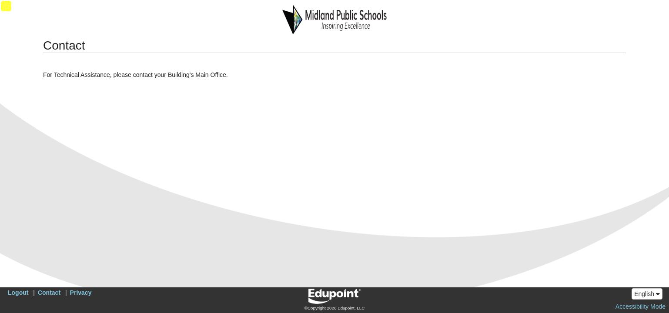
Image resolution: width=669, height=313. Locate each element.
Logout (18, 292)
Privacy (81, 292)
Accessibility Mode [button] (640, 306)
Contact (49, 292)
